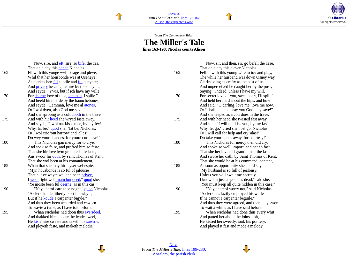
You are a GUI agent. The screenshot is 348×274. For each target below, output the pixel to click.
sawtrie (92, 221)
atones (89, 105)
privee (86, 175)
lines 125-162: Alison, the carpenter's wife (178, 20)
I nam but (63, 179)
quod (54, 128)
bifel (82, 63)
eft (61, 63)
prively (42, 86)
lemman (75, 96)
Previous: (174, 14)
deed (76, 179)
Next (173, 244)
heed (54, 119)
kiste (37, 221)
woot (34, 179)
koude (48, 198)
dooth (76, 114)
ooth (55, 156)
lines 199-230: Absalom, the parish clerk (179, 251)
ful (55, 82)
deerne (40, 96)
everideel (92, 212)
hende (63, 68)
